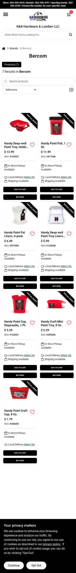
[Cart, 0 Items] (69, 15)
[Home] (3, 48)
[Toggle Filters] (71, 90)
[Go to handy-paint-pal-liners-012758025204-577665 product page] (19, 246)
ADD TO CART (20, 189)
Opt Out (36, 565)
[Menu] (5, 14)
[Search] (70, 34)
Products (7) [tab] (12, 64)
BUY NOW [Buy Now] (20, 197)
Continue (13, 565)
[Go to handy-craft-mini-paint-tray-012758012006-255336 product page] (56, 335)
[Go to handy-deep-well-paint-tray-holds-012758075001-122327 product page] (19, 157)
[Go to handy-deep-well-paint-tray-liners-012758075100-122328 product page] (56, 246)
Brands (14, 48)
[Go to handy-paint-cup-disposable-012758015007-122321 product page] (19, 335)
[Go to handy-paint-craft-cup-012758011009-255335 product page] (19, 423)
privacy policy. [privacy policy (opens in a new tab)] (52, 544)
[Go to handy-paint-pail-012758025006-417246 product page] (56, 157)
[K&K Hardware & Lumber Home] (38, 16)
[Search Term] (38, 34)
